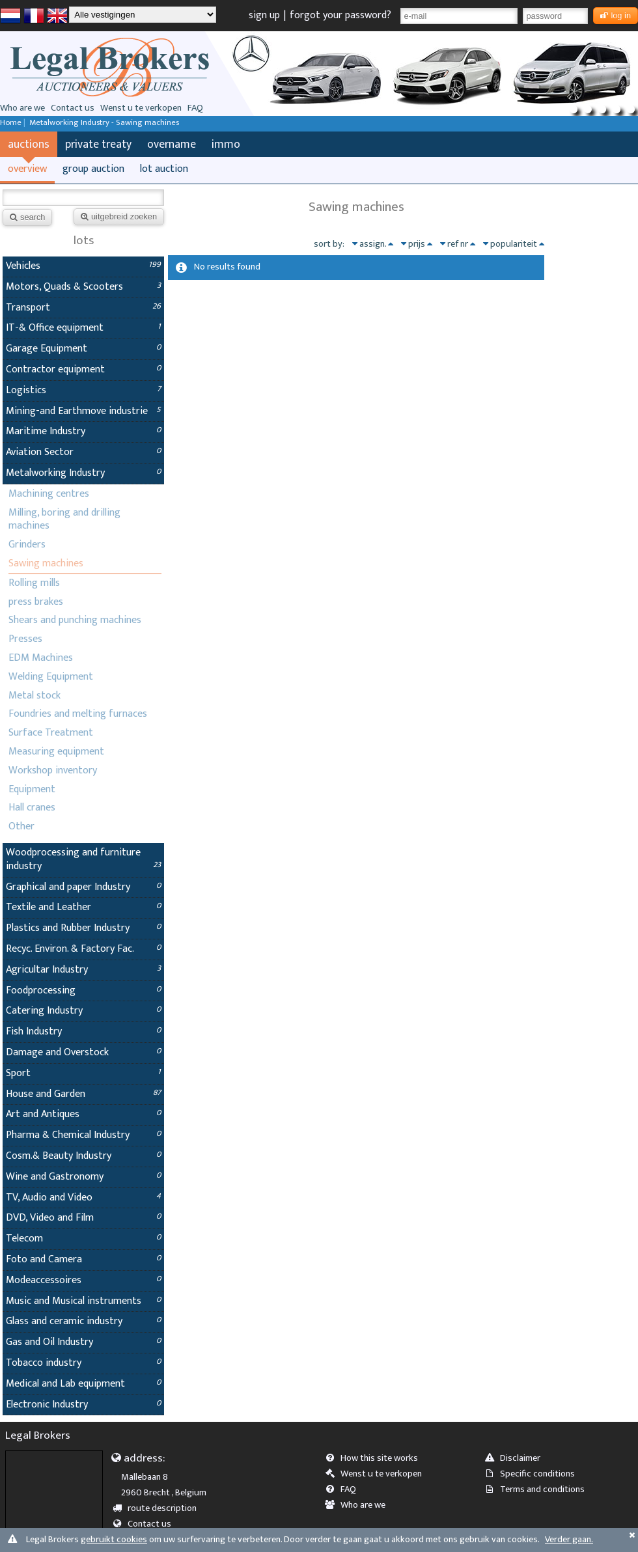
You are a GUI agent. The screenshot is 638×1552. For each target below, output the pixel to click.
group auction (93, 169)
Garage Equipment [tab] (83, 348)
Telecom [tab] (83, 1238)
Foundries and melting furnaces (77, 714)
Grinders (27, 544)
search (27, 217)
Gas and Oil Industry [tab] (83, 1342)
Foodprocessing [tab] (83, 990)
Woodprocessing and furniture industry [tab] (83, 859)
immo (226, 144)
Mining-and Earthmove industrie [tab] (83, 411)
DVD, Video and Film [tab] (83, 1217)
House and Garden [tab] (83, 1094)
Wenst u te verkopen (141, 108)
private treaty (98, 144)
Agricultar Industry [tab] (83, 969)
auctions (28, 144)
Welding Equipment (50, 677)
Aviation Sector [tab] (83, 452)
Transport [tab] (83, 307)
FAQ (195, 108)
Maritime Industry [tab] (83, 431)
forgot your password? (340, 15)
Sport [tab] (83, 1073)
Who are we (22, 108)
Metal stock (34, 695)
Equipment (31, 789)
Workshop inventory (52, 770)
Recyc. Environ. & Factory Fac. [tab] (83, 949)
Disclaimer (516, 1458)
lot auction (164, 169)
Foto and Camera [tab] (83, 1259)
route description (159, 1508)
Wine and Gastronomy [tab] (83, 1176)
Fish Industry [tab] (83, 1031)
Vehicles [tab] (83, 266)
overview (27, 169)
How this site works (375, 1458)
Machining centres (48, 494)
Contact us (72, 108)
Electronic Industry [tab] (83, 1404)
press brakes (35, 602)
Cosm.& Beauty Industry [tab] (83, 1156)
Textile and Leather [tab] (83, 907)
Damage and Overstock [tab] (83, 1052)
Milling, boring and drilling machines (64, 519)
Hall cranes (31, 807)
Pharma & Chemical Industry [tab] (83, 1135)
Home (10, 123)
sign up (264, 15)
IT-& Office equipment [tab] (83, 328)
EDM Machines (40, 658)
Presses (25, 639)
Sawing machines (45, 563)
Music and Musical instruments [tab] (83, 1301)
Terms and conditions (539, 1489)
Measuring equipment (56, 751)
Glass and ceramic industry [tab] (83, 1321)
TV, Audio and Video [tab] (83, 1197)
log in (615, 15)
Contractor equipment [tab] (83, 369)
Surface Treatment (50, 732)
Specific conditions (534, 1474)
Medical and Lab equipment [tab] (83, 1384)
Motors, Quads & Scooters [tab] (83, 287)
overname (171, 144)
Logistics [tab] (83, 390)
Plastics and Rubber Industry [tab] (83, 928)
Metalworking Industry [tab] (83, 473)
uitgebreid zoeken (119, 216)
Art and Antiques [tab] (83, 1114)
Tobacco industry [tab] (83, 1363)
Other (21, 826)
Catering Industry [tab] (83, 1010)
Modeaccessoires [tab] (83, 1280)
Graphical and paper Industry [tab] (83, 887)
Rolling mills (34, 583)
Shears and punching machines (74, 620)
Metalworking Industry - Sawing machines (104, 123)
